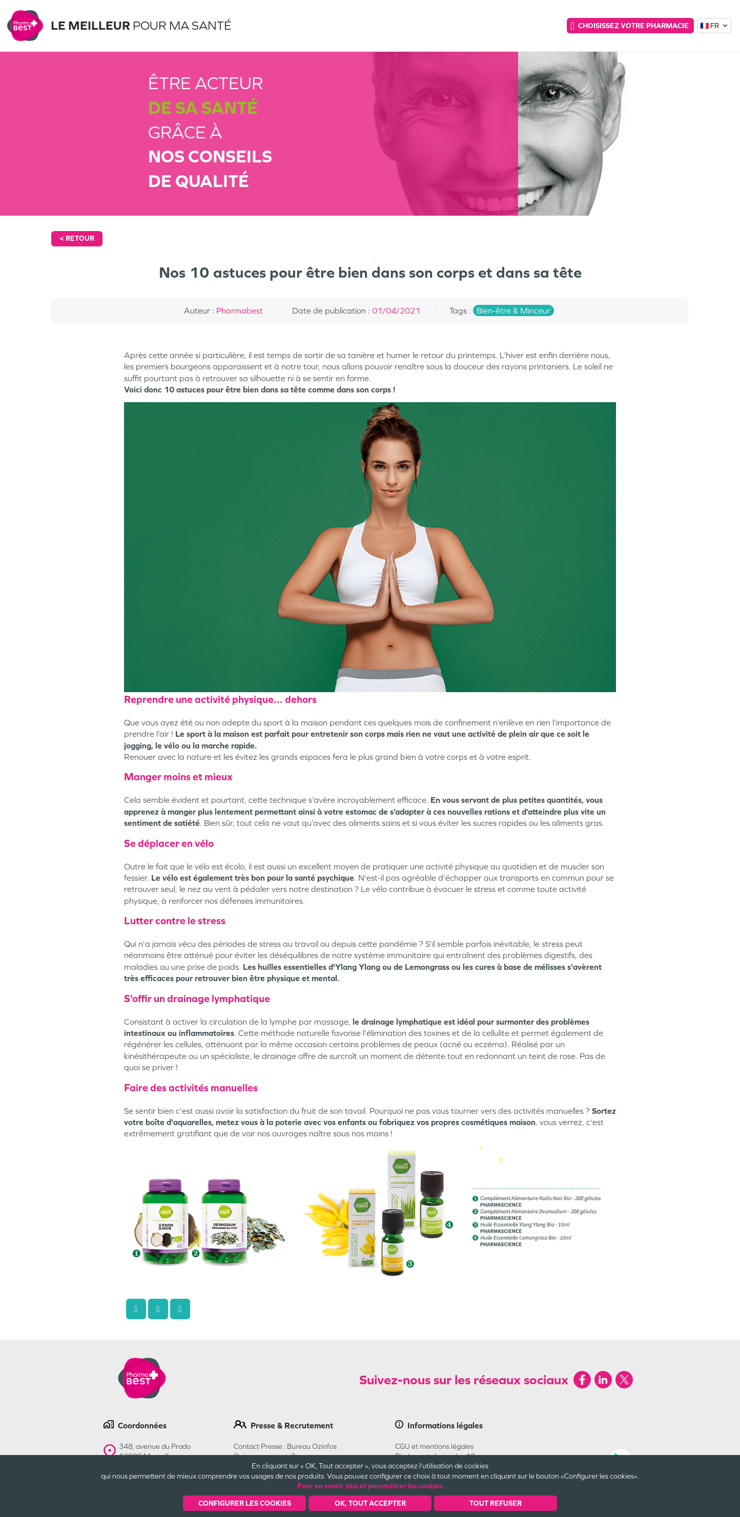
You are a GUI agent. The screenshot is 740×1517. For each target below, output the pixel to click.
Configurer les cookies (244, 1503)
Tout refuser (495, 1503)
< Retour (76, 238)
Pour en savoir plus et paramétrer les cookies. (370, 1486)
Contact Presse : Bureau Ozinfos (285, 1446)
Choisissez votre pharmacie (629, 26)
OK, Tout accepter (370, 1503)
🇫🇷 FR (714, 26)
